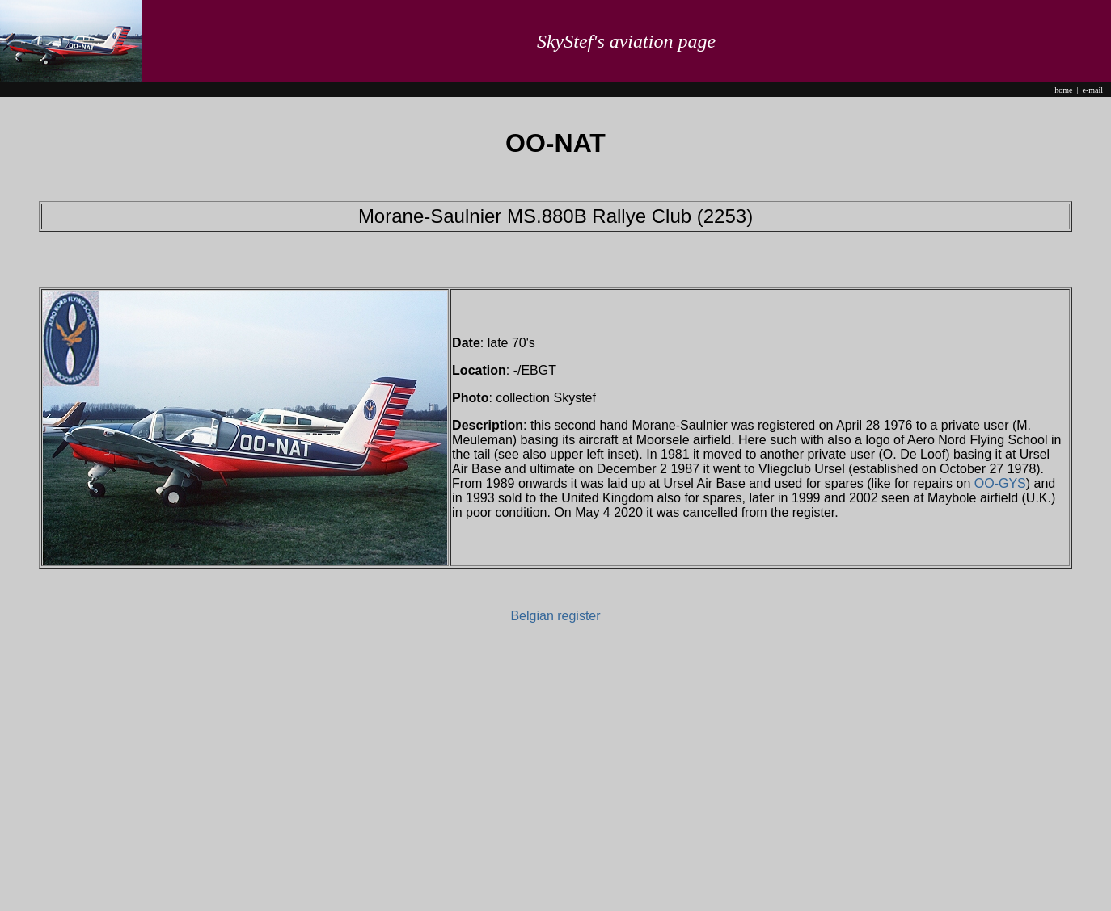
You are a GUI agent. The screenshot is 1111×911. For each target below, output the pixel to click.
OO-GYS (1000, 483)
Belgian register (555, 616)
